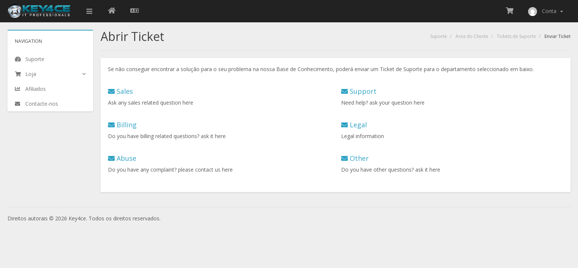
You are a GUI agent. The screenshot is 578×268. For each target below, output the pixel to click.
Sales (120, 91)
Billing (122, 124)
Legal (354, 124)
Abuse (122, 158)
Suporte (438, 36)
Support (359, 91)
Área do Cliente (471, 36)
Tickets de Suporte (516, 36)
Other (355, 158)
